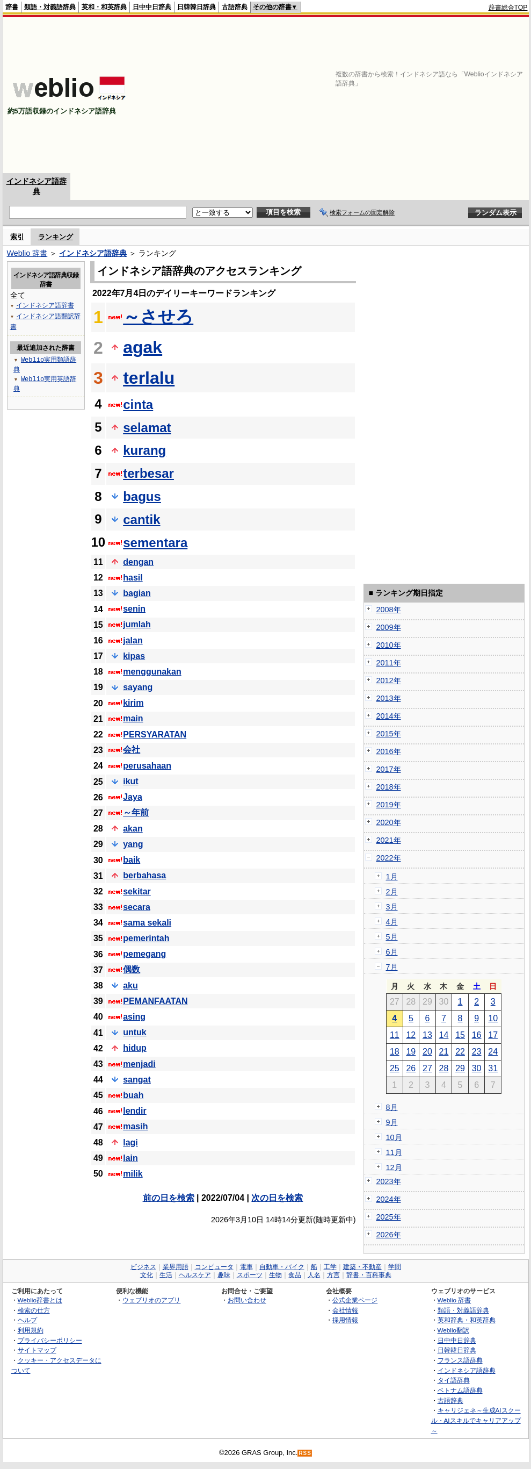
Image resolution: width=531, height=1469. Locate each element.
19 (411, 1051)
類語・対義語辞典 (50, 7)
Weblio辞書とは (40, 1299)
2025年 (388, 1217)
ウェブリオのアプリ (151, 1299)
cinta (138, 404)
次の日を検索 (277, 1197)
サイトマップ (37, 1349)
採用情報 (345, 1319)
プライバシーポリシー (50, 1340)
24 (493, 1051)
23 (477, 1051)
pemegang (144, 953)
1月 (392, 876)
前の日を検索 (168, 1197)
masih (135, 1126)
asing (134, 1016)
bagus (142, 496)
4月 (392, 922)
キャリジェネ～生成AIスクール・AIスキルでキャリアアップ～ (476, 1420)
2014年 (388, 716)
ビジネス (143, 1267)
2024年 (388, 1199)
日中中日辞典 (152, 7)
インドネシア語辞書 (45, 305)
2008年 (388, 609)
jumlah (137, 624)
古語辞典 (235, 7)
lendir (135, 1110)
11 (394, 1035)
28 (444, 1068)
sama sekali (147, 922)
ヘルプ (27, 1319)
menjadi (139, 1064)
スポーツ (250, 1275)
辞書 (11, 7)
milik (132, 1173)
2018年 (388, 787)
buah (133, 1095)
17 (493, 1035)
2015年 (388, 733)
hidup (135, 1047)
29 (460, 1068)
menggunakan (152, 671)
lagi (130, 1142)
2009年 (388, 627)
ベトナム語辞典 (460, 1390)
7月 (392, 967)
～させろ (158, 316)
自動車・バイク (281, 1267)
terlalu (148, 378)
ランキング (55, 237)
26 (411, 1068)
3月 (392, 906)
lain (130, 1158)
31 (493, 1068)
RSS (305, 1453)
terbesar (148, 473)
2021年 (388, 840)
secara (136, 907)
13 (427, 1035)
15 (460, 1035)
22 (460, 1051)
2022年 (388, 858)
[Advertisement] (370, 95)
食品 (294, 1275)
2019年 (388, 804)
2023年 (388, 1181)
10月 (394, 1137)
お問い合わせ (247, 1299)
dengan (138, 562)
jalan (132, 640)
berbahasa (144, 875)
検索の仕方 (34, 1310)
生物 (275, 1275)
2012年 (388, 680)
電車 (246, 1267)
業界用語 (175, 1267)
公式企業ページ (354, 1299)
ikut (130, 781)
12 (411, 1035)
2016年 (388, 751)
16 (477, 1035)
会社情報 (345, 1310)
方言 (333, 1275)
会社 (131, 749)
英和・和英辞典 (104, 7)
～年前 (136, 812)
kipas (134, 656)
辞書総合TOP (508, 7)
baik (131, 859)
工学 (330, 1267)
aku (130, 985)
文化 (146, 1275)
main (133, 718)
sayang (137, 687)
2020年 (388, 822)
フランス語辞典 (460, 1360)
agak (142, 347)
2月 (392, 891)
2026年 (388, 1234)
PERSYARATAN (154, 734)
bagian (137, 593)
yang (133, 844)
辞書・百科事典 (368, 1275)
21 (444, 1051)
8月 (392, 1107)
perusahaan (147, 765)
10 (493, 1018)
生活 (165, 1275)
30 (477, 1068)
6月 (392, 952)
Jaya (132, 796)
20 (427, 1051)
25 (394, 1068)
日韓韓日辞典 (196, 7)
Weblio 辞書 (27, 253)
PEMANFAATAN (155, 1001)
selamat (147, 427)
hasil (132, 577)
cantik (141, 519)
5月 (392, 937)
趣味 (223, 1275)
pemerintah (146, 938)
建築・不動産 (362, 1267)
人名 (314, 1275)
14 (444, 1035)
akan (132, 828)
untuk (135, 1032)
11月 (394, 1152)
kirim (133, 702)
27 (427, 1068)
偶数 (131, 969)
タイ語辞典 (454, 1380)
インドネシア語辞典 (93, 253)
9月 (392, 1122)
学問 (394, 1267)
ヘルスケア (195, 1275)
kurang (144, 450)
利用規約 (30, 1330)
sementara (155, 542)
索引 (17, 237)
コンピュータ (214, 1267)
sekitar (137, 891)
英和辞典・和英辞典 (467, 1319)
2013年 (388, 698)
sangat (137, 1079)
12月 (394, 1167)
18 (394, 1051)
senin (134, 608)
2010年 (388, 645)
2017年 (388, 769)
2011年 (388, 662)
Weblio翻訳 (453, 1330)
